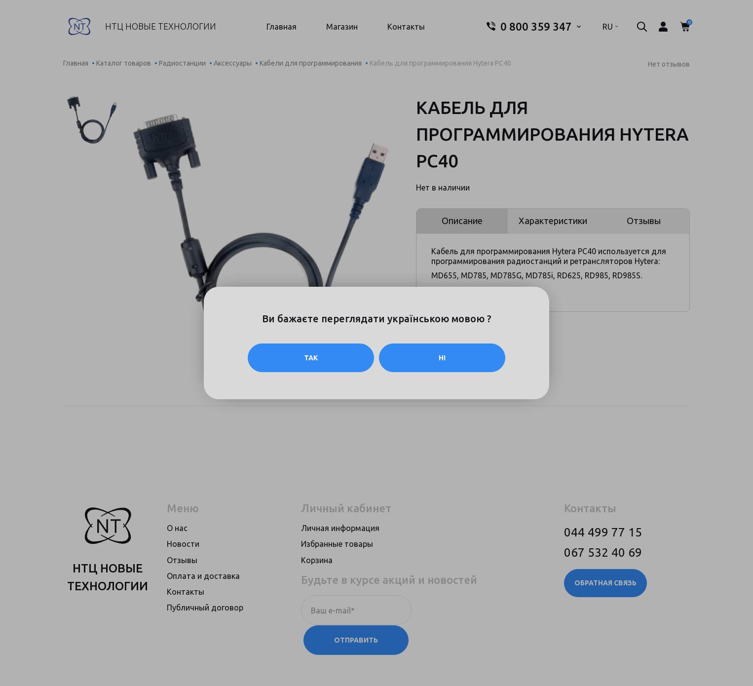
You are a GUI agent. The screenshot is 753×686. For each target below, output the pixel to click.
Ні (442, 358)
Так (311, 358)
